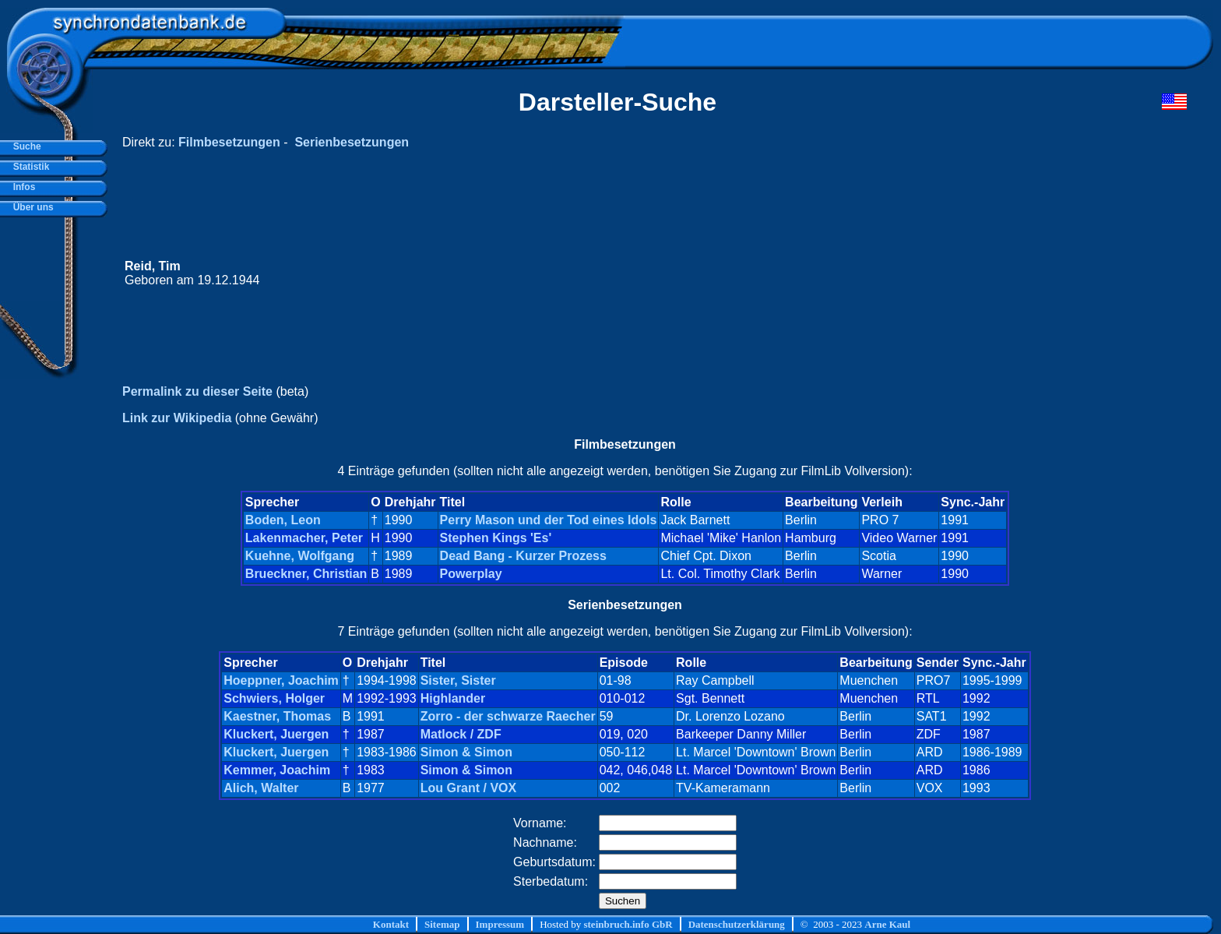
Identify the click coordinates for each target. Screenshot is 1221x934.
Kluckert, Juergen (276, 734)
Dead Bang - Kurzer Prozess (523, 555)
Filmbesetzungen (229, 142)
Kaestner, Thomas (277, 716)
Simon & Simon (466, 752)
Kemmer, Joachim (276, 770)
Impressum (500, 924)
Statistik (28, 166)
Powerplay (471, 573)
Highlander (453, 698)
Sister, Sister (458, 680)
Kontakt (391, 924)
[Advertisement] (891, 273)
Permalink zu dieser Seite (197, 391)
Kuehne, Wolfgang (299, 555)
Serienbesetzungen (351, 142)
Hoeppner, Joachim (281, 680)
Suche (24, 146)
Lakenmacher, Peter (304, 538)
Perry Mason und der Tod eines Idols (548, 520)
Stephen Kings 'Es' (496, 538)
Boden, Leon (283, 520)
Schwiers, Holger (274, 698)
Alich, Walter (260, 788)
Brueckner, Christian (306, 573)
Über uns (31, 207)
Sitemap (442, 924)
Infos (21, 187)
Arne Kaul (887, 924)
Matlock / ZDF (460, 734)
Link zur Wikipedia (176, 418)
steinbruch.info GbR (627, 924)
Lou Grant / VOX (468, 788)
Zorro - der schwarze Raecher (508, 716)
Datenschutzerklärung (736, 924)
